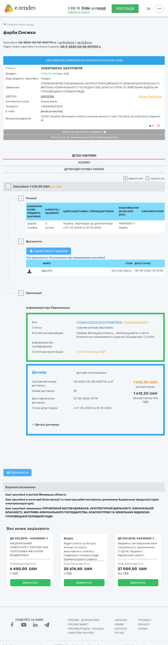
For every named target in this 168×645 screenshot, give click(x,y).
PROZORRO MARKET (78, 624)
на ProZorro (67, 42)
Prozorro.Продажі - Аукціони (85, 628)
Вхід (101, 9)
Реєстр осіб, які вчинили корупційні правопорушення (84, 137)
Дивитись (30, 583)
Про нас (119, 632)
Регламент (144, 620)
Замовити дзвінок (79, 12)
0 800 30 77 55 (78, 8)
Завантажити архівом (49, 251)
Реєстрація (125, 9)
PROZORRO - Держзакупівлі (83, 620)
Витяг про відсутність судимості (84, 131)
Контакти (120, 628)
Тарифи (142, 628)
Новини (119, 624)
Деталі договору (45, 424)
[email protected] (52, 111)
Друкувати (17, 472)
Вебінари (143, 624)
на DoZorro (84, 42)
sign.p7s (46, 270)
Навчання (121, 620)
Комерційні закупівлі (81, 632)
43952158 (47, 96)
